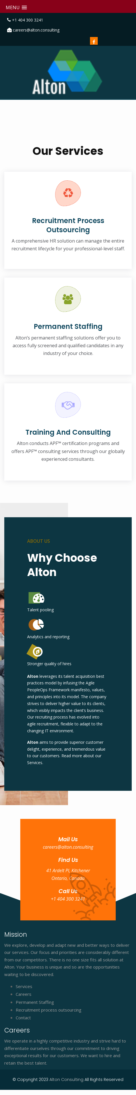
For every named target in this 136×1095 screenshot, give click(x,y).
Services (24, 986)
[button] (16, 7)
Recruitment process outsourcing (48, 1010)
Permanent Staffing (35, 1002)
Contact (23, 1017)
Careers (23, 994)
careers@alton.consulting (36, 30)
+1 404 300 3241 (27, 20)
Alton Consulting (67, 1079)
